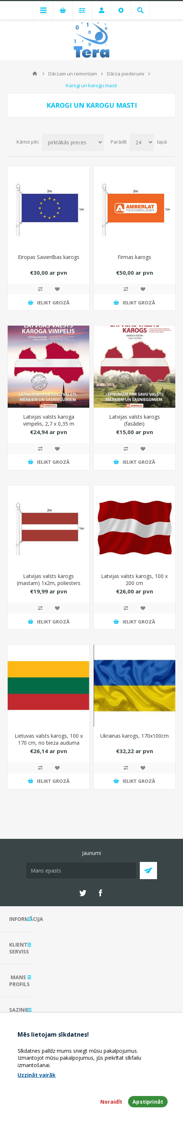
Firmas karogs (134, 256)
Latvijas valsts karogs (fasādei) (134, 420)
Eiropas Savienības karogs (48, 256)
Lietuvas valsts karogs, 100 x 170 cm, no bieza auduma (49, 739)
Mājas (34, 73)
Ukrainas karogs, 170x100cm (134, 735)
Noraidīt (111, 1101)
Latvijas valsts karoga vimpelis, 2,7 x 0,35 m (48, 420)
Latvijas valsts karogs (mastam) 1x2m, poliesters (49, 579)
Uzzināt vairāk (37, 1074)
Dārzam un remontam (72, 73)
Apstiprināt (147, 1101)
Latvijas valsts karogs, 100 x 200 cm (134, 579)
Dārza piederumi (125, 73)
